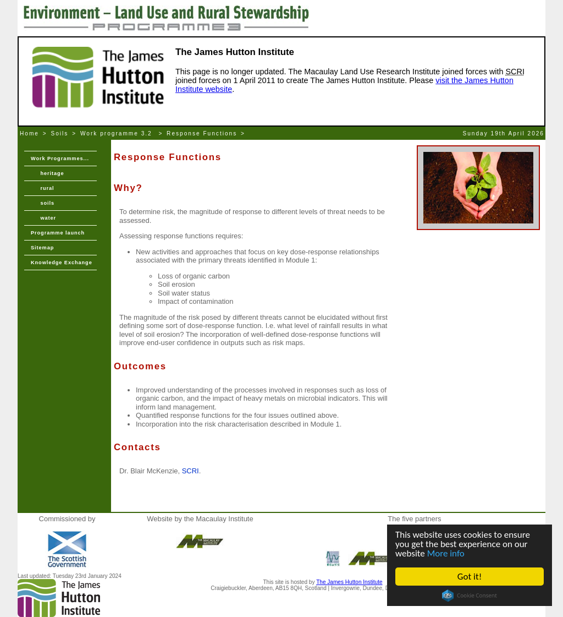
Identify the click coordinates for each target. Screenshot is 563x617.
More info (446, 553)
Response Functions (202, 133)
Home (29, 133)
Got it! (469, 576)
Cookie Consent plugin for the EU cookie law (469, 595)
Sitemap (42, 247)
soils (42, 203)
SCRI (190, 471)
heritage (47, 173)
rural (42, 188)
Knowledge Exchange (61, 262)
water (43, 218)
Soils (60, 133)
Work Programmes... (60, 158)
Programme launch (58, 233)
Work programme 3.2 (117, 133)
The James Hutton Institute (349, 582)
